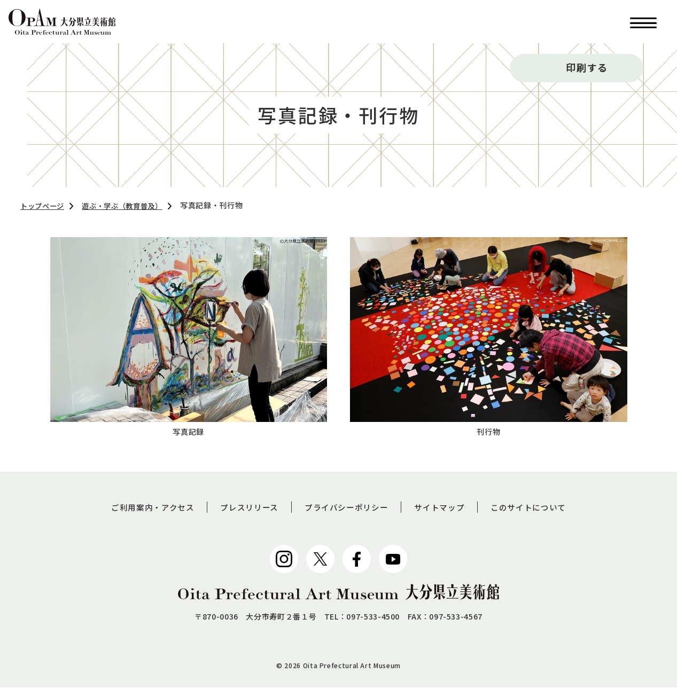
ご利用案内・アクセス (144, 508)
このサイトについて (537, 508)
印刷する (587, 67)
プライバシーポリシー (346, 508)
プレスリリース (245, 508)
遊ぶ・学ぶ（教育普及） (128, 206)
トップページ (43, 206)
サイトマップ (444, 508)
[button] (643, 21)
